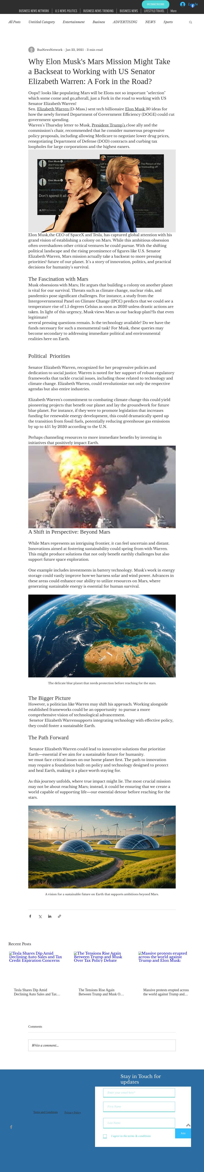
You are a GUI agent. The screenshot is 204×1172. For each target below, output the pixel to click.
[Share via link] (59, 916)
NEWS (150, 22)
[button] (190, 21)
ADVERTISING (125, 22)
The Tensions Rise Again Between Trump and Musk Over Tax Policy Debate (102, 992)
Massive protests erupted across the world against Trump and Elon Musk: (166, 992)
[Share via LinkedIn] (50, 916)
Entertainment (74, 22)
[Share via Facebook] (30, 916)
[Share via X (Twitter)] (40, 916)
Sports (168, 22)
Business (99, 22)
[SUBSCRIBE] (155, 4)
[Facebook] (192, 5)
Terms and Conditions (45, 1112)
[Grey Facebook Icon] (11, 1127)
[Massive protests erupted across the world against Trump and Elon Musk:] (166, 967)
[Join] (183, 1133)
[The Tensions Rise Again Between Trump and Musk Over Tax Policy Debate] (102, 967)
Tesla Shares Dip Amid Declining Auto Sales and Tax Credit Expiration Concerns (35, 992)
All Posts (14, 22)
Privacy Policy (73, 1112)
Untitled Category (41, 22)
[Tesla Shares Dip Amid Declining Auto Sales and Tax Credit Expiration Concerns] (37, 967)
